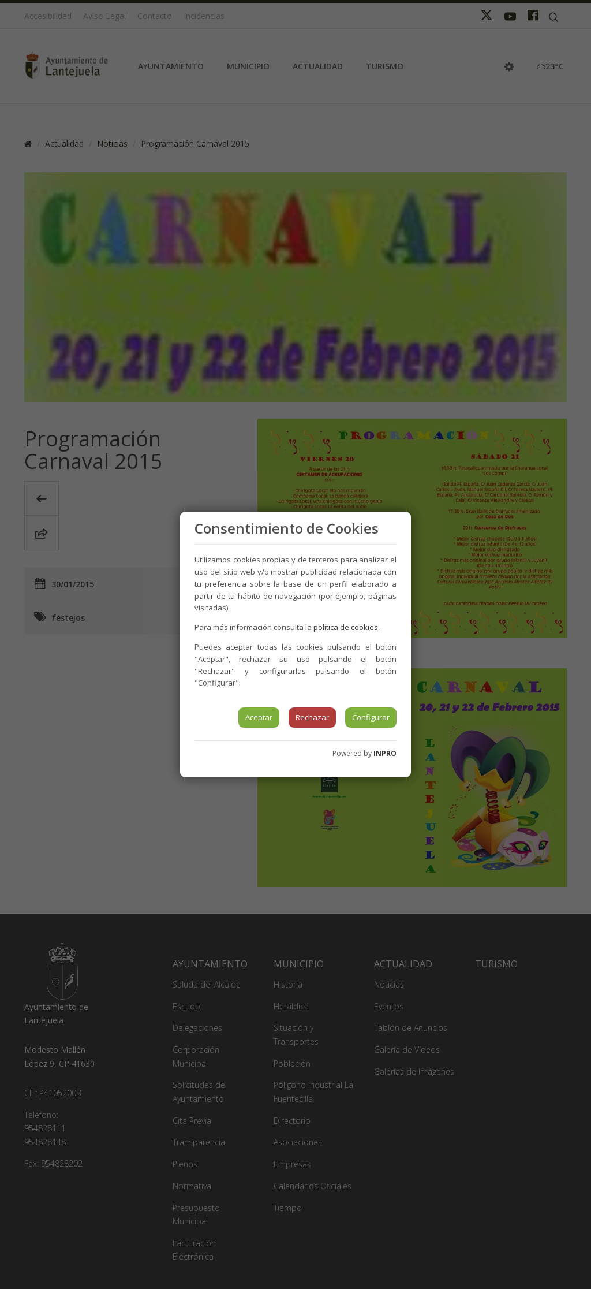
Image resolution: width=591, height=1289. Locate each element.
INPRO (385, 753)
